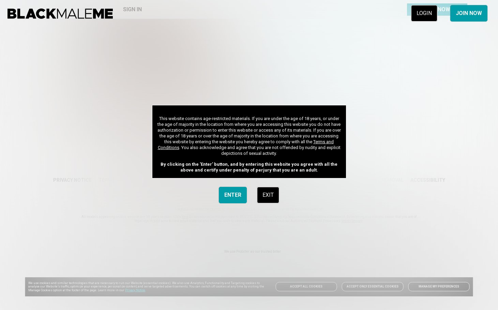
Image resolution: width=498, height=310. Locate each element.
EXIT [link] (268, 195)
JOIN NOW (469, 13)
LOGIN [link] (424, 13)
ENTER (232, 195)
